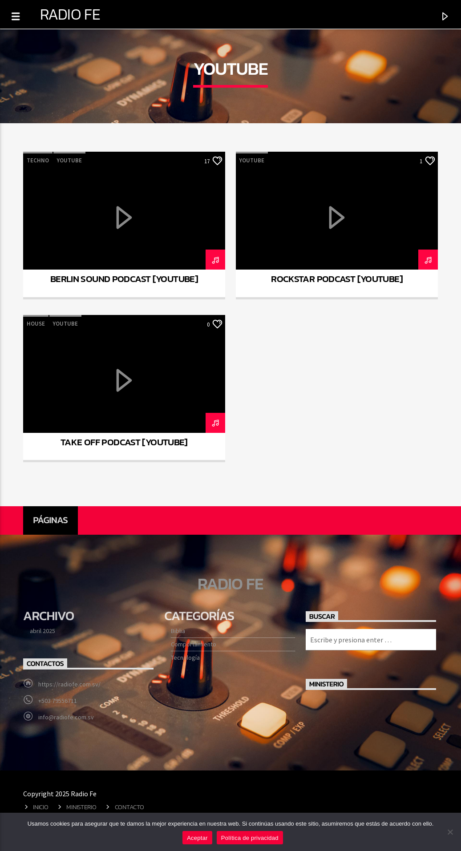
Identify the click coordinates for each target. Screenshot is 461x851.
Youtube (69, 160)
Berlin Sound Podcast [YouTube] (124, 279)
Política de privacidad (250, 838)
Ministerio (81, 807)
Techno (38, 160)
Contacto (129, 807)
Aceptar (197, 838)
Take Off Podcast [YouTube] (124, 442)
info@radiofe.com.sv (66, 717)
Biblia (178, 631)
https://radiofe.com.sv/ (69, 684)
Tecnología (185, 657)
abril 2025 (42, 631)
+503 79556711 (57, 701)
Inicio (40, 807)
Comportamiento (193, 644)
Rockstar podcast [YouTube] (337, 279)
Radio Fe (70, 14)
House (36, 323)
